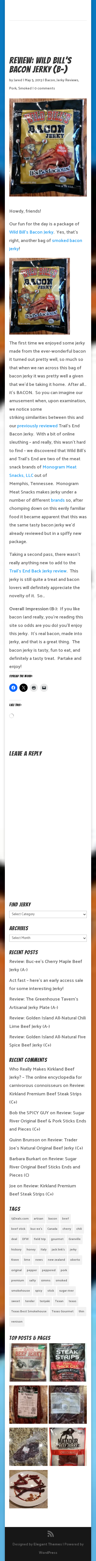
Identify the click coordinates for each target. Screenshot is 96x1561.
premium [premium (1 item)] (17, 1280)
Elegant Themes (48, 1544)
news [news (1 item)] (39, 1259)
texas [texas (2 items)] (72, 1301)
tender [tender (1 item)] (30, 1301)
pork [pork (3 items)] (64, 1270)
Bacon (50, 80)
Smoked (25, 88)
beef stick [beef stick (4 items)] (18, 1228)
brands (58, 500)
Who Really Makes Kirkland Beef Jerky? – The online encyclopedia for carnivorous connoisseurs (45, 1077)
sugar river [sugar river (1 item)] (66, 1290)
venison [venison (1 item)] (17, 1321)
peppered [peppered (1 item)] (49, 1270)
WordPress (48, 1553)
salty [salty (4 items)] (32, 1280)
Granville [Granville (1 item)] (75, 1239)
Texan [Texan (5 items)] (59, 1301)
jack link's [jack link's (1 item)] (58, 1249)
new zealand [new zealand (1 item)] (56, 1259)
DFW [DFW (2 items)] (25, 1239)
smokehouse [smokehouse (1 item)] (20, 1290)
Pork (13, 88)
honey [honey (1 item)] (31, 1249)
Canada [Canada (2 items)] (52, 1228)
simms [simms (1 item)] (45, 1280)
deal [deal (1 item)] (14, 1239)
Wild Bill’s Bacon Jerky (31, 232)
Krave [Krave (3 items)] (15, 1259)
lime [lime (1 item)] (27, 1259)
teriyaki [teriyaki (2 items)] (45, 1301)
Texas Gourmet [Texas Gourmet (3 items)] (62, 1311)
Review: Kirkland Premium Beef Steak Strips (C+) (47, 1094)
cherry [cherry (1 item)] (66, 1228)
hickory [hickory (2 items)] (16, 1249)
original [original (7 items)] (16, 1270)
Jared (18, 80)
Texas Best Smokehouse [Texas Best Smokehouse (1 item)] (29, 1311)
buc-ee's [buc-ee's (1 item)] (36, 1228)
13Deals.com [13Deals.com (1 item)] (20, 1218)
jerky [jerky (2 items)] (73, 1249)
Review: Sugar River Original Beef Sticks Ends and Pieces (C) (44, 1167)
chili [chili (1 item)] (79, 1228)
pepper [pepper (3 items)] (32, 1270)
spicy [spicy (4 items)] (38, 1290)
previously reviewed (37, 426)
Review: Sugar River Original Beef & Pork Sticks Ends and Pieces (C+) (47, 1121)
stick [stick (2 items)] (50, 1290)
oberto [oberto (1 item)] (75, 1259)
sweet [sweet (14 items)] (15, 1301)
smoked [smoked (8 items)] (61, 1280)
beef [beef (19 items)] (65, 1218)
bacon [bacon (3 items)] (52, 1218)
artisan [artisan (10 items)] (38, 1218)
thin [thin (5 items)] (81, 1311)
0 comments (44, 88)
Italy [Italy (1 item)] (44, 1249)
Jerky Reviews (67, 80)
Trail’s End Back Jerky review (38, 571)
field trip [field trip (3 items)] (40, 1239)
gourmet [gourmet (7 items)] (57, 1239)
